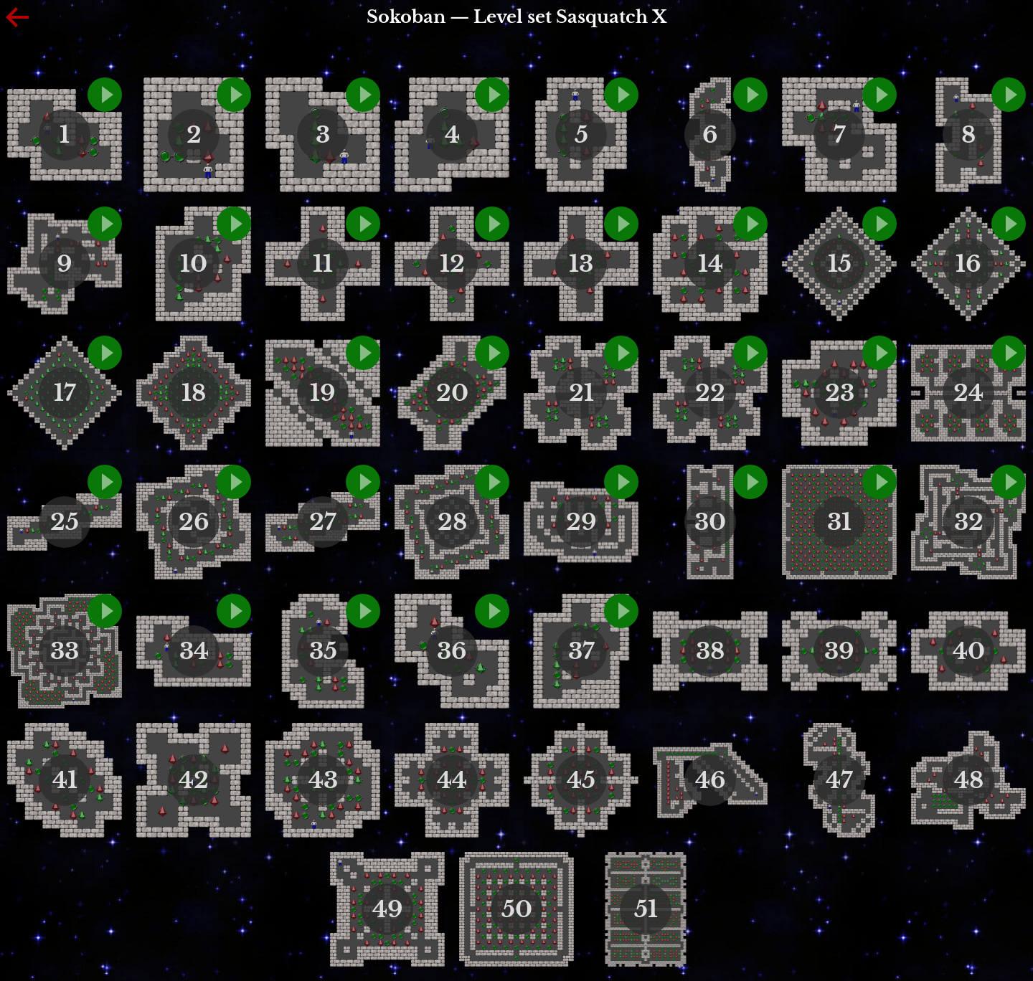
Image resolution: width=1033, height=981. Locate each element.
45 (581, 780)
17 (65, 393)
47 (839, 780)
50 (516, 909)
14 (710, 264)
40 (969, 651)
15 (840, 264)
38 (710, 651)
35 (323, 651)
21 (581, 393)
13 (581, 264)
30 (710, 522)
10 (193, 264)
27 (322, 522)
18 (193, 393)
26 (194, 522)
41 (64, 780)
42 (194, 780)
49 (387, 909)
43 (323, 780)
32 (969, 522)
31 (839, 522)
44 (452, 780)
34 (194, 651)
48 (969, 780)
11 (323, 264)
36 (452, 651)
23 (839, 393)
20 (452, 393)
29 (581, 522)
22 (710, 393)
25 (64, 522)
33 (64, 651)
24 (968, 393)
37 (581, 651)
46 (710, 780)
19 (323, 393)
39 (839, 651)
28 (452, 522)
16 (968, 264)
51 (646, 909)
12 (452, 264)
